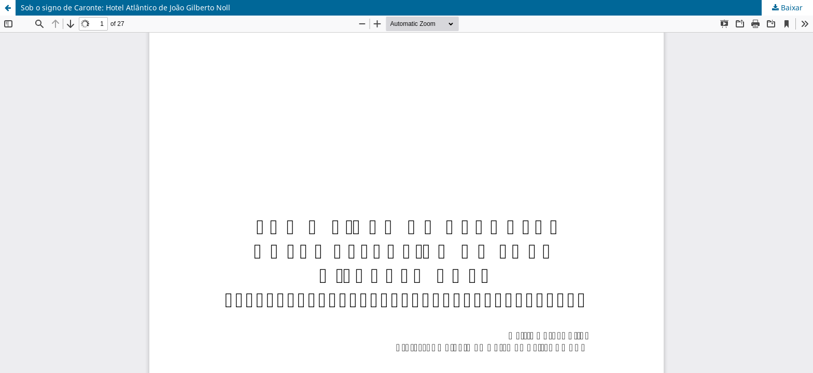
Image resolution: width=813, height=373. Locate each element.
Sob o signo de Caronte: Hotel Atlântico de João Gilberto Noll (125, 7)
